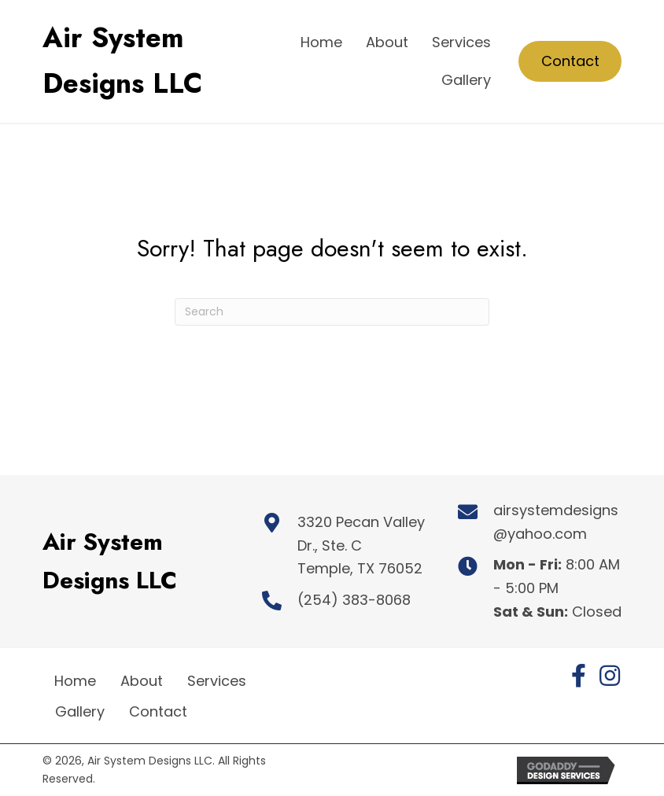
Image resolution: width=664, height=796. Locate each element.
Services (216, 681)
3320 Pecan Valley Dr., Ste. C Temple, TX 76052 (361, 545)
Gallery (80, 711)
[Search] (332, 312)
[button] (578, 675)
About (141, 681)
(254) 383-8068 (354, 600)
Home (75, 681)
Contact (158, 711)
